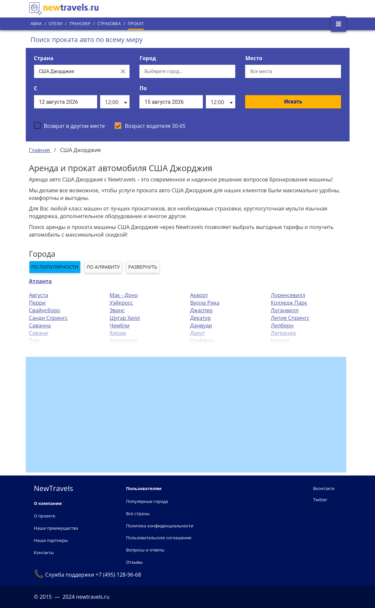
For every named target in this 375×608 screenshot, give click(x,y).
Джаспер (201, 310)
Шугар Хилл (125, 318)
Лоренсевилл (288, 295)
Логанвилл (285, 310)
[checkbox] (69, 126)
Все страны (138, 513)
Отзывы (134, 562)
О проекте (45, 516)
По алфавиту (103, 267)
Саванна (40, 325)
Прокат (136, 23)
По (143, 88)
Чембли (120, 325)
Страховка (109, 23)
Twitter (320, 500)
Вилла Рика (205, 302)
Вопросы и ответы (145, 550)
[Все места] (293, 71)
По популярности (54, 267)
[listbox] (115, 101)
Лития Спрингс (290, 318)
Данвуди (201, 325)
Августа (38, 295)
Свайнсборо (44, 310)
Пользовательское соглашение (159, 538)
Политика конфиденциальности (159, 526)
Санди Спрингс (48, 318)
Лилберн (282, 325)
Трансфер (80, 23)
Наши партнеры (51, 540)
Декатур (200, 318)
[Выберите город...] (187, 71)
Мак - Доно (124, 295)
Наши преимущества (56, 528)
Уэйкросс (121, 302)
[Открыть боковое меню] (338, 24)
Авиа (36, 23)
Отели (55, 23)
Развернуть (142, 267)
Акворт (199, 295)
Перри (37, 302)
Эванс (117, 310)
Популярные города (147, 501)
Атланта (40, 281)
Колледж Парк (289, 302)
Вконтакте (324, 488)
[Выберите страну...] (75, 71)
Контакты (44, 552)
